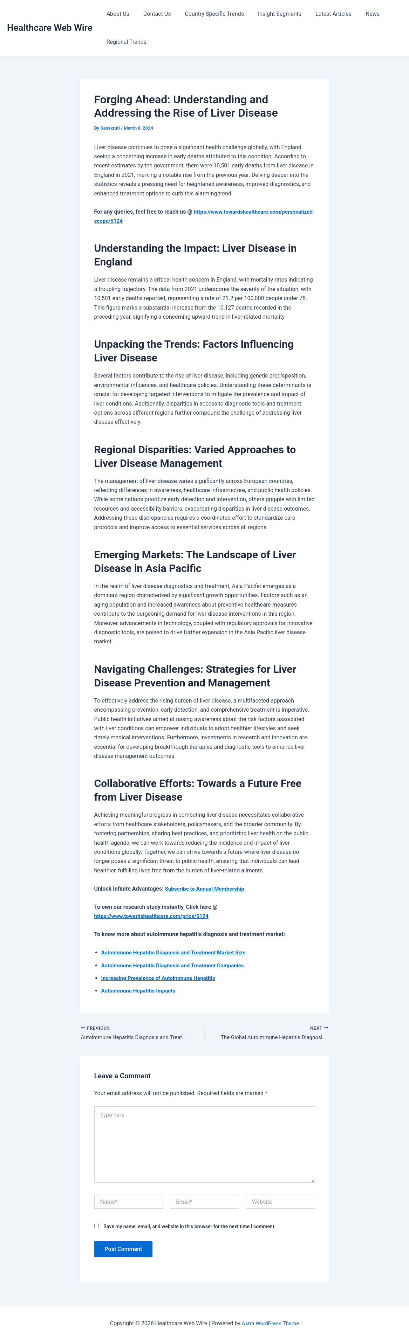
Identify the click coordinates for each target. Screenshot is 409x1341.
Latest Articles (321, 14)
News (357, 14)
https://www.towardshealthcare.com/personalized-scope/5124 (173, 220)
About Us (116, 14)
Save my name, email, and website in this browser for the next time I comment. (189, 1227)
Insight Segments (270, 14)
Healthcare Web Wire (50, 27)
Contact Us (153, 14)
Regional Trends (125, 42)
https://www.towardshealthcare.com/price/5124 (154, 916)
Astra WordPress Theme (270, 1323)
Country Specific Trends (207, 14)
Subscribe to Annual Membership (207, 888)
